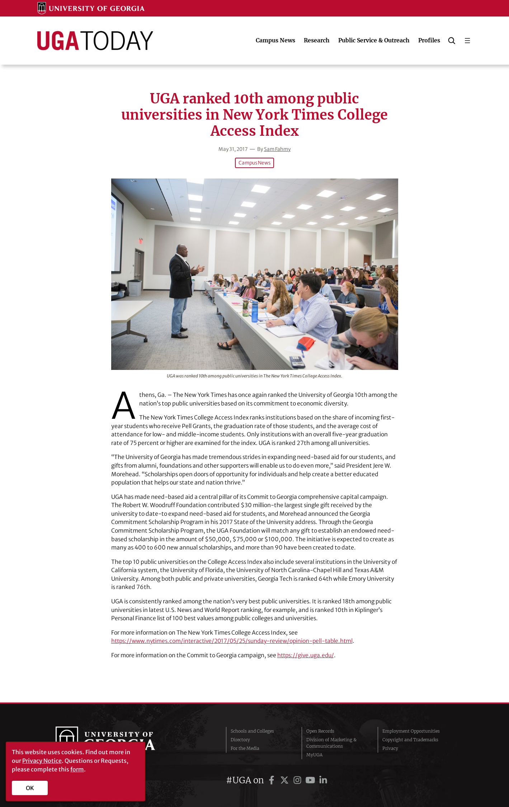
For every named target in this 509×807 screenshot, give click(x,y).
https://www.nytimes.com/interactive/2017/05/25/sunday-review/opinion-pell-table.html (236, 640)
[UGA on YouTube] (311, 779)
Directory (240, 739)
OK (30, 788)
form (77, 769)
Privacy (390, 748)
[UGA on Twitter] (285, 779)
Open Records (320, 730)
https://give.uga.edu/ (306, 654)
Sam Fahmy (277, 149)
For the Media (245, 748)
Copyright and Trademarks (410, 739)
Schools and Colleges (252, 730)
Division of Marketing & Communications (331, 742)
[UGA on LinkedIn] (323, 779)
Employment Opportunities (411, 730)
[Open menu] (467, 40)
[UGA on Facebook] (272, 779)
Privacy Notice (42, 760)
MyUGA (314, 754)
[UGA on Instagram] (298, 779)
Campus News (254, 162)
